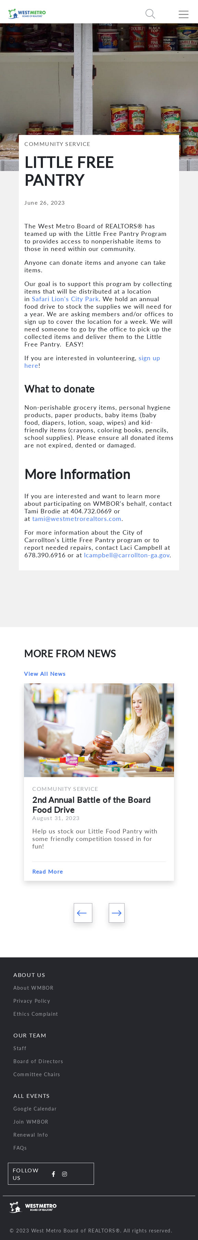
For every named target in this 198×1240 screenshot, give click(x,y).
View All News (45, 673)
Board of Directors (38, 1061)
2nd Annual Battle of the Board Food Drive (91, 805)
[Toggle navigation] (186, 12)
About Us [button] (29, 974)
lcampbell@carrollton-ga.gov (127, 555)
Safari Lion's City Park (65, 299)
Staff (20, 1048)
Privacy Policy (31, 1001)
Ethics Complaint (35, 1014)
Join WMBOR (31, 1122)
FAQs (20, 1148)
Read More (47, 871)
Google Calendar (35, 1109)
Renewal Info (30, 1135)
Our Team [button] (30, 1035)
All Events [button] (31, 1095)
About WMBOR (33, 988)
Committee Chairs (36, 1074)
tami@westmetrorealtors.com (76, 518)
